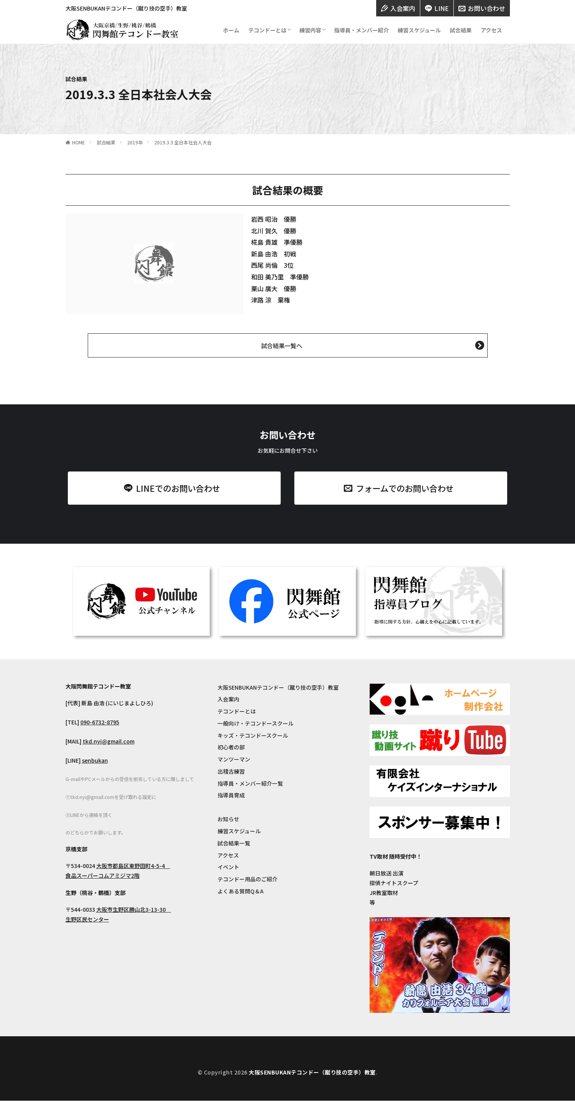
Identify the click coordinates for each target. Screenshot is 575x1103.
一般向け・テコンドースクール (256, 725)
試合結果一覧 (234, 845)
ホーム (231, 30)
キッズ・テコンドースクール (253, 737)
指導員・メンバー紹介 (361, 30)
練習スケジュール (419, 30)
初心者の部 (231, 749)
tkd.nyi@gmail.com (108, 743)
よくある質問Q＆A (241, 894)
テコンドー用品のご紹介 (248, 882)
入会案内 (398, 8)
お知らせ (228, 821)
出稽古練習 (231, 773)
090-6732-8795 (99, 724)
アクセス (491, 30)
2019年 (135, 142)
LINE (437, 8)
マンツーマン (234, 761)
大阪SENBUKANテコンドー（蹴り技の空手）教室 (278, 688)
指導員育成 (231, 797)
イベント (228, 870)
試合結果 (461, 30)
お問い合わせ (481, 8)
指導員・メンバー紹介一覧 (250, 785)
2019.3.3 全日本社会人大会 (183, 142)
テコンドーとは (267, 30)
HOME (78, 142)
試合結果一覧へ (282, 345)
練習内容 (310, 30)
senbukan (95, 762)
